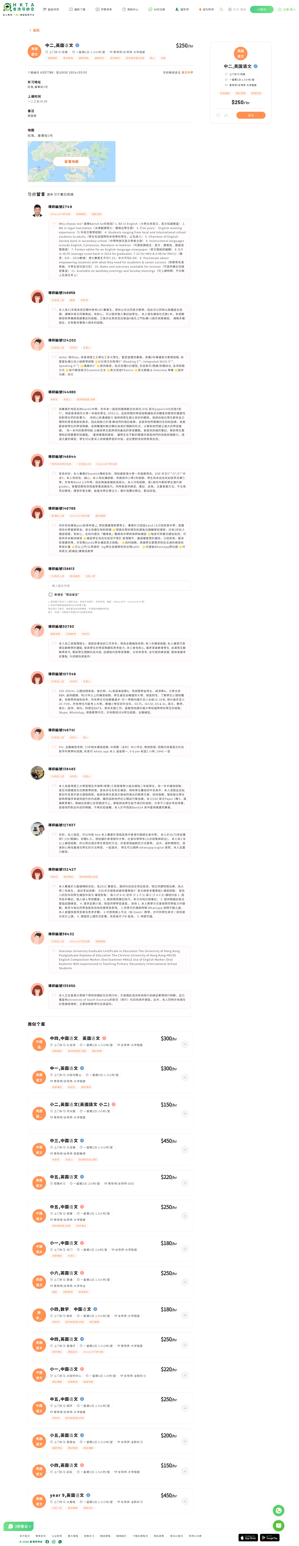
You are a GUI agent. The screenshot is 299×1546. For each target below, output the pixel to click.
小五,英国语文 (64, 1435)
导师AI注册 (195, 1535)
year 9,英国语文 (67, 1495)
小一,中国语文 (64, 1243)
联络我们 (121, 1535)
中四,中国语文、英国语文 (75, 1038)
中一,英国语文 (64, 1068)
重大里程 (73, 1535)
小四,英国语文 (64, 1465)
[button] (119, 585)
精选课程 (105, 1535)
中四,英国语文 (64, 1339)
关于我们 (25, 1535)
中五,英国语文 (64, 1177)
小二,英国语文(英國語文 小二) (80, 1104)
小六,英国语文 (64, 1273)
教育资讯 (41, 1535)
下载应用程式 (140, 1535)
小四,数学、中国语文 (70, 1309)
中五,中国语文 (64, 1207)
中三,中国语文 (64, 1140)
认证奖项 (57, 1535)
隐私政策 (159, 1535)
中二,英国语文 (59, 45)
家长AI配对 (176, 1535)
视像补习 (89, 1535)
